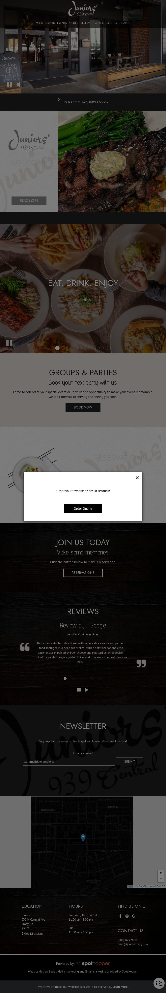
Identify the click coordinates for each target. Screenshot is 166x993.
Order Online (83, 508)
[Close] (137, 477)
